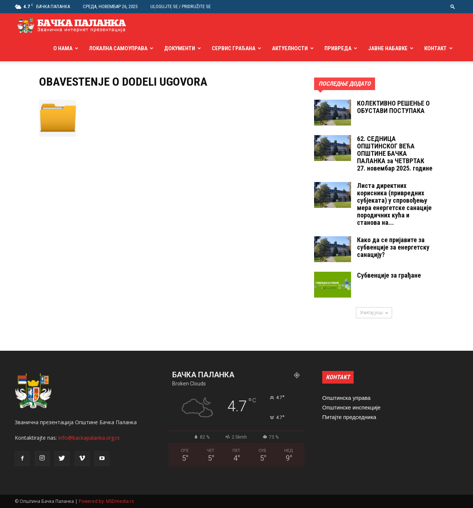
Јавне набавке (388, 48)
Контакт (435, 48)
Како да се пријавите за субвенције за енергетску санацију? (393, 247)
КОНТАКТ (338, 377)
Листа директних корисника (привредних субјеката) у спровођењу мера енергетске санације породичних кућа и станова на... (394, 204)
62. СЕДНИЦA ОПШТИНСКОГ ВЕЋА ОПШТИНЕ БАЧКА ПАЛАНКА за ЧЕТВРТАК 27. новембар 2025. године (394, 153)
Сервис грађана (233, 48)
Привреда (337, 48)
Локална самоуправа (118, 48)
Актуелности (290, 48)
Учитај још (374, 312)
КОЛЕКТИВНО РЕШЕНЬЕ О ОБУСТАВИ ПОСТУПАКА (393, 106)
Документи (179, 48)
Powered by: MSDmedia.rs (106, 501)
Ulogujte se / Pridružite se (180, 6)
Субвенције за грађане (389, 275)
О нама (62, 48)
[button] (452, 6)
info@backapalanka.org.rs (89, 437)
